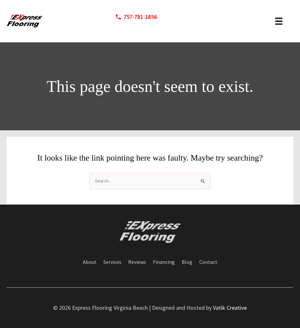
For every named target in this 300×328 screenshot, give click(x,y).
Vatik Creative (230, 307)
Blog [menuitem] (187, 262)
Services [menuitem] (112, 262)
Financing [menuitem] (164, 262)
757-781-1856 (140, 17)
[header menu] (279, 21)
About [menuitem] (90, 262)
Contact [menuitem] (208, 262)
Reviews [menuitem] (137, 262)
